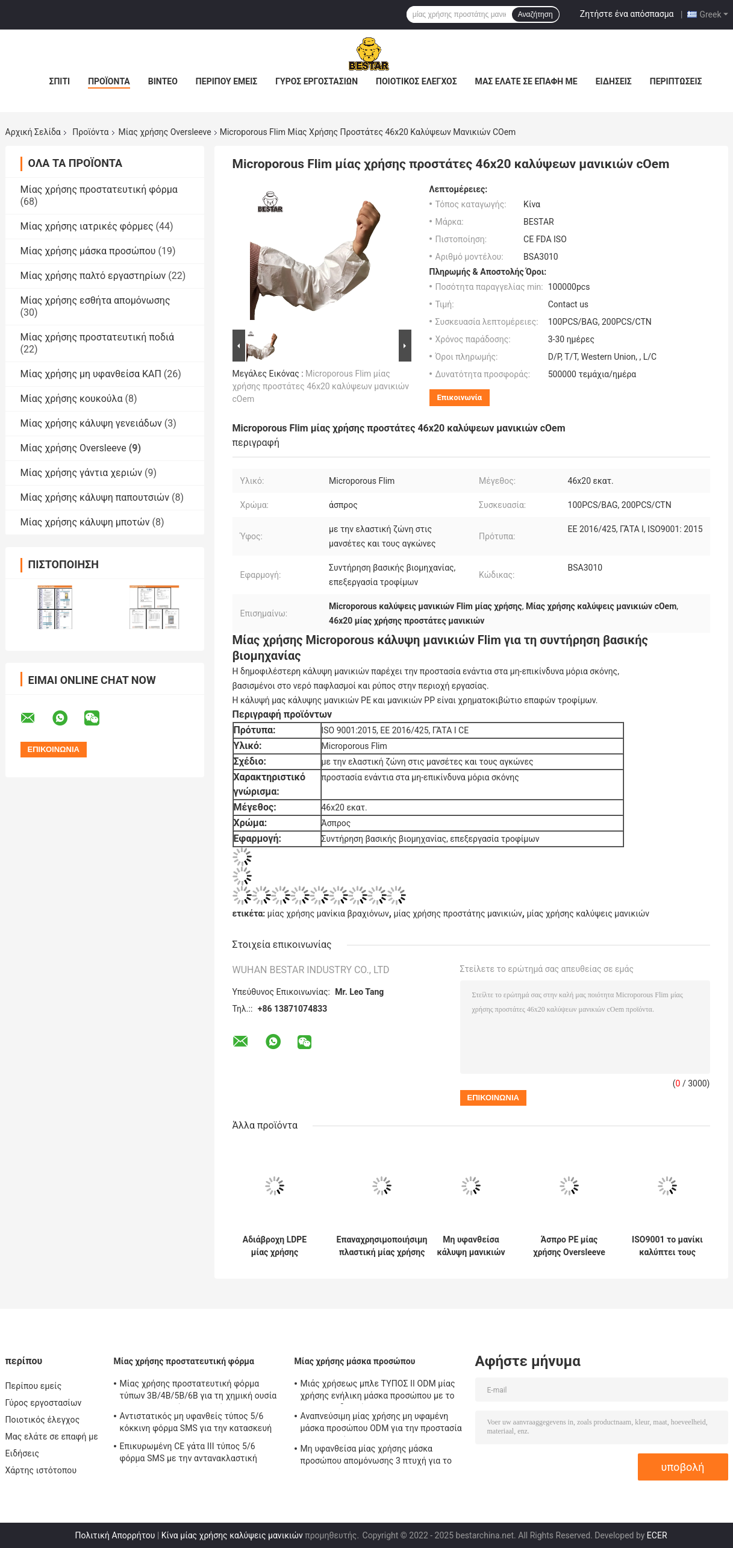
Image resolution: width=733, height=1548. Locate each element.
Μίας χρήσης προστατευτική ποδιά (97, 337)
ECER (657, 1535)
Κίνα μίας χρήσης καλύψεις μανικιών (232, 1535)
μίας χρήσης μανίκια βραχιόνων (328, 913)
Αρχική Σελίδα (33, 132)
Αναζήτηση (535, 14)
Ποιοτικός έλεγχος (416, 81)
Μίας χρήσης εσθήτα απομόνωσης (95, 300)
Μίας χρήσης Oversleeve (165, 132)
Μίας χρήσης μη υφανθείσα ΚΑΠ (90, 374)
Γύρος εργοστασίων (316, 81)
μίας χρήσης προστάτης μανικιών (457, 913)
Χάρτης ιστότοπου (41, 1470)
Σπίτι (59, 81)
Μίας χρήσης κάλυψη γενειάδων (91, 423)
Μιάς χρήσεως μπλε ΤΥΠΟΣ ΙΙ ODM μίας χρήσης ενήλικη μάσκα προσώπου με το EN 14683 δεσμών (378, 1391)
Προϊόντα (109, 81)
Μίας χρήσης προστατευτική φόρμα (99, 189)
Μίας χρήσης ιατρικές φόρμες (87, 226)
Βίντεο (163, 81)
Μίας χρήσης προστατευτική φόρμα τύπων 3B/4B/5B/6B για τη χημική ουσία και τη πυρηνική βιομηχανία (198, 1391)
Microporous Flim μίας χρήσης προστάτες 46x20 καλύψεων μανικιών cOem (321, 386)
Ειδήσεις (614, 81)
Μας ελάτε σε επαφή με (526, 81)
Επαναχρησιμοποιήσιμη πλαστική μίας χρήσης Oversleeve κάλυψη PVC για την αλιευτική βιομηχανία (382, 1246)
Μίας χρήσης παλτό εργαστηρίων (93, 275)
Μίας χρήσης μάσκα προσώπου (88, 251)
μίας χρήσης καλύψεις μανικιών (587, 913)
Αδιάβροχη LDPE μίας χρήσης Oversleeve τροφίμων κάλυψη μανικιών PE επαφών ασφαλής (275, 1246)
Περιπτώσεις (676, 81)
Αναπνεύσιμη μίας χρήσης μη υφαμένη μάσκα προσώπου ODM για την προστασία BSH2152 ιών (381, 1424)
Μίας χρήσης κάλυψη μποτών (85, 522)
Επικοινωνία (459, 397)
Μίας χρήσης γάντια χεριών (81, 472)
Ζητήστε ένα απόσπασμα (627, 14)
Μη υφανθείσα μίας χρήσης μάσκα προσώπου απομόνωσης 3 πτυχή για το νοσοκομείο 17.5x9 (376, 1456)
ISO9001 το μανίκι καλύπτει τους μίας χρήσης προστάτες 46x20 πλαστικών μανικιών (667, 1246)
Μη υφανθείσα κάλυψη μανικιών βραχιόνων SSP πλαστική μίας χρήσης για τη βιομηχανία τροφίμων (471, 1246)
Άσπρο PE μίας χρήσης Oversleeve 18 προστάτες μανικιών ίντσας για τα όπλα (569, 1246)
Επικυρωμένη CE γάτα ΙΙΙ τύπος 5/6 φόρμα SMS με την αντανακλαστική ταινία (188, 1454)
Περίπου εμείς (226, 81)
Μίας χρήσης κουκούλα (71, 398)
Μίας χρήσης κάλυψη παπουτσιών (95, 497)
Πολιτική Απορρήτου (115, 1535)
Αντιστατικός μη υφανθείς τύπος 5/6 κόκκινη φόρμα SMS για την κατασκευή (196, 1422)
